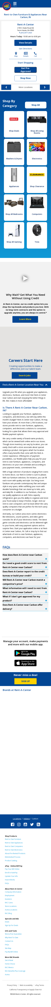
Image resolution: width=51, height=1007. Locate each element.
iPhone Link (25, 663)
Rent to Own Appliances (14, 843)
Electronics (37, 158)
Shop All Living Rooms (37, 132)
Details (25, 54)
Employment (9, 895)
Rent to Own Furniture (13, 839)
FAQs (7, 883)
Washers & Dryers (14, 158)
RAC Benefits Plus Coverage (15, 971)
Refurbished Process (12, 857)
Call (35, 54)
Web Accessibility (26, 985)
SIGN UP (25, 681)
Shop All (36, 105)
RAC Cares (9, 903)
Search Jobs (25, 375)
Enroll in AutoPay (11, 872)
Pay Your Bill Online (12, 869)
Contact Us (9, 941)
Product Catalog (11, 860)
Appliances (14, 186)
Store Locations (10, 906)
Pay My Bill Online (11, 952)
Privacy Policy (12, 985)
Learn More (25, 319)
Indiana (27, 818)
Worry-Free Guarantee (13, 934)
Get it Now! (9, 960)
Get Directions (25, 48)
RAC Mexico (9, 967)
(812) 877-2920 (26, 32)
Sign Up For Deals (11, 925)
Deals (7, 922)
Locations (17, 818)
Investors (8, 899)
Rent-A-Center (25, 24)
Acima (7, 974)
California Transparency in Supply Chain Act (25, 989)
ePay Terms (39, 985)
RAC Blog (8, 913)
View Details (25, 42)
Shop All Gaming (14, 242)
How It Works (10, 880)
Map (16, 54)
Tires (37, 242)
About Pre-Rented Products (15, 853)
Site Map (8, 948)
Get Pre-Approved (26, 70)
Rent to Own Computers (14, 846)
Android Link (25, 654)
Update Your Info (11, 876)
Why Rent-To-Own (11, 937)
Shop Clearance (37, 186)
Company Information (13, 892)
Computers (37, 214)
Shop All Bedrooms (14, 214)
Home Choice (10, 964)
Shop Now (25, 78)
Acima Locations (11, 910)
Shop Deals (14, 131)
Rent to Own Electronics (13, 850)
